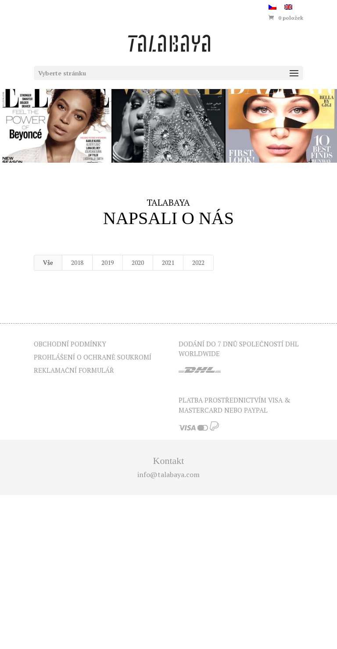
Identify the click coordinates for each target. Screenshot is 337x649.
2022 (198, 262)
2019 (107, 262)
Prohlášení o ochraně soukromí (92, 357)
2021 (168, 262)
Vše (48, 262)
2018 (77, 262)
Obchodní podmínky (70, 343)
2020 (138, 262)
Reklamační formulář (74, 370)
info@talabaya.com (168, 474)
